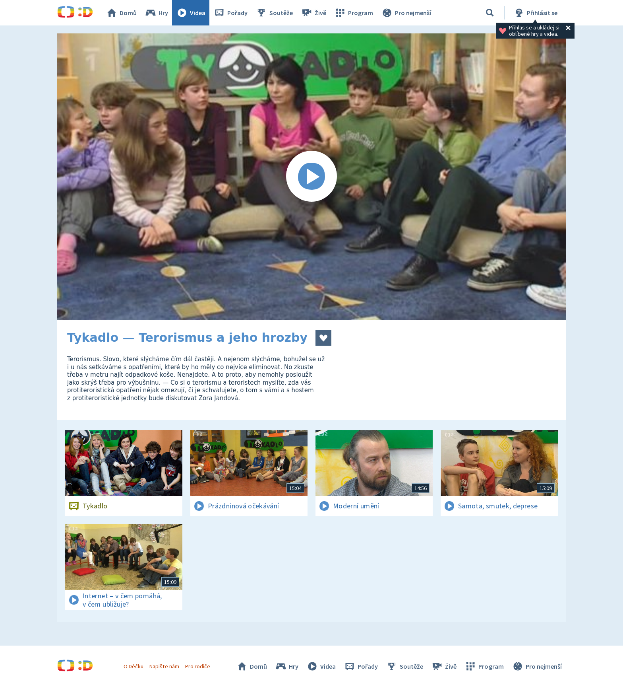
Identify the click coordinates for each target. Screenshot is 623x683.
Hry (156, 13)
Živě (313, 13)
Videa (190, 13)
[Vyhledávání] (490, 12)
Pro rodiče (197, 666)
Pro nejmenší (406, 13)
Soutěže (274, 13)
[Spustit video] (311, 176)
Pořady (230, 13)
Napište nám (164, 666)
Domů (121, 13)
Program (353, 13)
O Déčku (133, 666)
